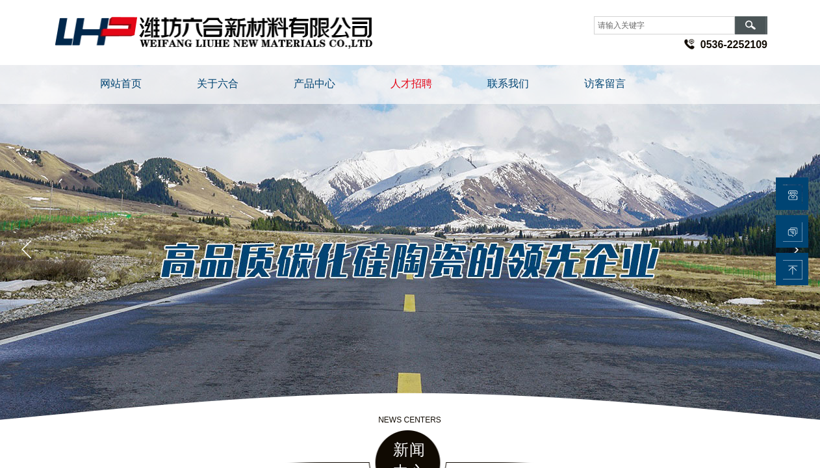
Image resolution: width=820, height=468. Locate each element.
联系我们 (508, 83)
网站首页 (121, 83)
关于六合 (217, 83)
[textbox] (664, 25)
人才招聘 (411, 83)
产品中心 (314, 83)
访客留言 (605, 83)
